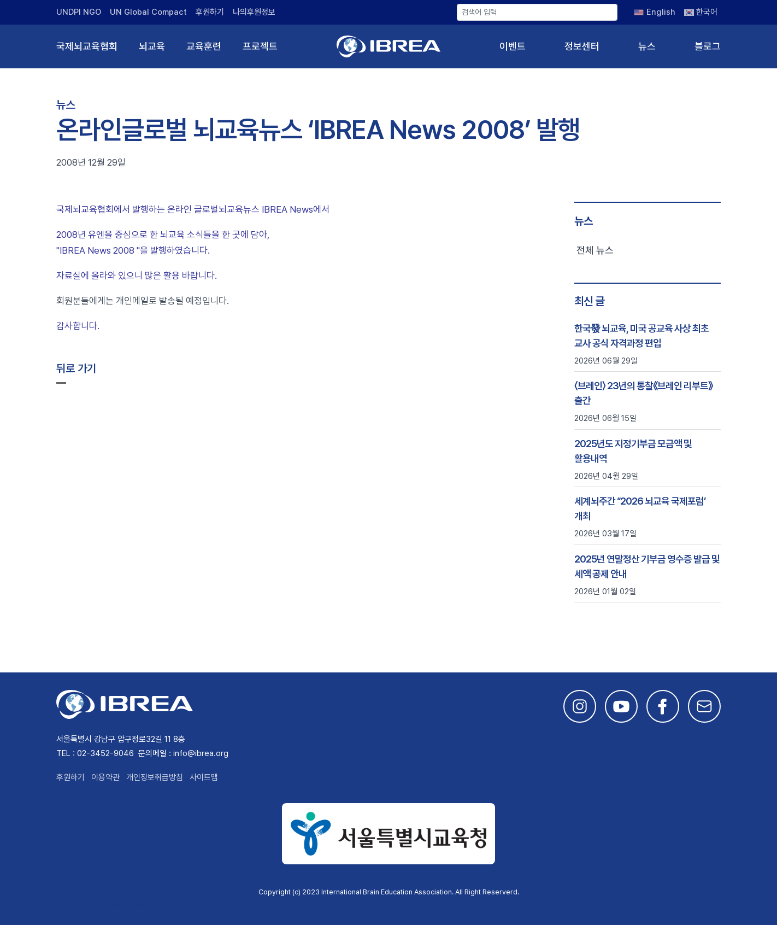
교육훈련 (203, 46)
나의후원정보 (254, 12)
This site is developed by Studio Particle (138, 905)
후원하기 (210, 12)
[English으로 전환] (654, 12)
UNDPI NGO (78, 12)
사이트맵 (204, 777)
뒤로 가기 (76, 368)
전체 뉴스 (595, 250)
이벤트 (512, 46)
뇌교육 (152, 46)
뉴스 (647, 46)
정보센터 (581, 46)
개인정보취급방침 (154, 777)
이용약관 (105, 777)
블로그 (707, 46)
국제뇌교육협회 (86, 46)
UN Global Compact (148, 12)
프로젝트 (260, 46)
